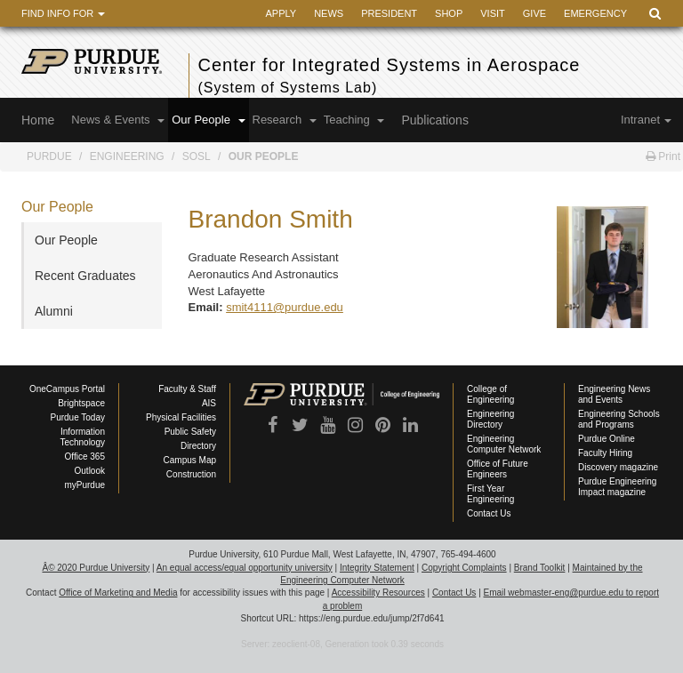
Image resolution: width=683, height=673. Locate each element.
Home (37, 120)
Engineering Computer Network (504, 444)
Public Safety (190, 432)
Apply (280, 13)
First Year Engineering (490, 494)
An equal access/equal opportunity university (245, 568)
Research (285, 119)
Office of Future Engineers (497, 469)
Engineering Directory (490, 419)
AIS (209, 403)
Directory (198, 446)
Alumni (54, 311)
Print (663, 156)
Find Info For (63, 13)
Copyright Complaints (464, 568)
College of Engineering (490, 394)
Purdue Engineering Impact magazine (617, 487)
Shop (448, 13)
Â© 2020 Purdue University (95, 568)
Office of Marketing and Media (118, 592)
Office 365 (85, 456)
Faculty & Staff (187, 389)
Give (534, 13)
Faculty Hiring (605, 453)
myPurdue (84, 485)
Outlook (90, 471)
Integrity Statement (377, 568)
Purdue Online (606, 439)
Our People (208, 119)
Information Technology (82, 437)
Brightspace (81, 403)
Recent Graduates (85, 275)
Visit (492, 13)
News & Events (118, 119)
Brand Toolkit (540, 568)
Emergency (595, 13)
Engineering (127, 156)
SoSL (196, 156)
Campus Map (190, 460)
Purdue (49, 156)
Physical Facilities (181, 417)
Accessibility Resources (378, 592)
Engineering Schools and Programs (619, 419)
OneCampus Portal (67, 389)
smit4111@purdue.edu (284, 307)
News (328, 13)
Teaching (354, 119)
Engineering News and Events (614, 394)
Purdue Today (77, 417)
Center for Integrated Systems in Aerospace (426, 77)
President (389, 13)
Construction (191, 474)
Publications (435, 120)
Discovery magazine (618, 467)
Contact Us (488, 513)
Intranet (646, 119)
